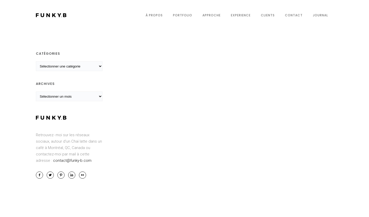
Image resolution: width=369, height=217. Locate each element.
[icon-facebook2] (41, 175)
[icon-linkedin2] (73, 175)
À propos (154, 15)
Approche (211, 15)
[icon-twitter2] (51, 175)
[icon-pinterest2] (62, 175)
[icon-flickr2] (82, 175)
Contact (294, 15)
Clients (268, 15)
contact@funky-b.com (72, 160)
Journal (320, 15)
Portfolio (182, 15)
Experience (241, 15)
